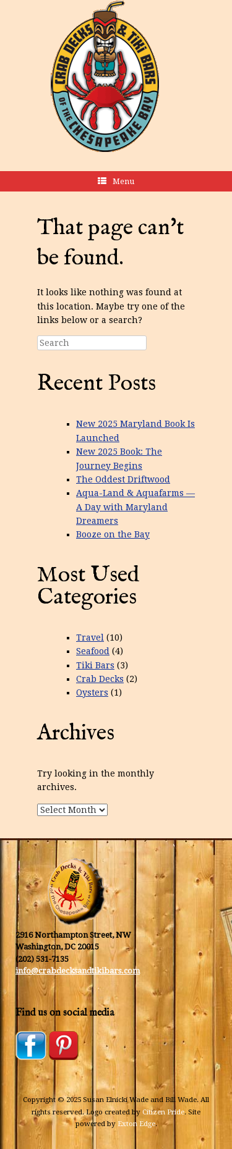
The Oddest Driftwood (123, 479)
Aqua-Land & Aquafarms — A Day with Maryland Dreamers (135, 507)
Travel (90, 637)
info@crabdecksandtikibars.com (77, 970)
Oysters (92, 692)
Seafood (93, 651)
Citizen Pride (163, 1112)
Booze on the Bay (113, 534)
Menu (116, 181)
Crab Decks (100, 679)
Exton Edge (136, 1123)
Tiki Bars (95, 665)
